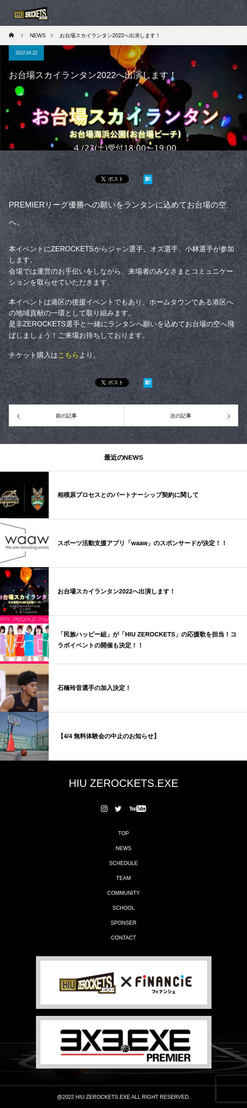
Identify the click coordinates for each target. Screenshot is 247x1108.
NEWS (124, 848)
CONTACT (123, 938)
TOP (123, 833)
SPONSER (123, 923)
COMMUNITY (123, 893)
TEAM (123, 878)
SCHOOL (123, 908)
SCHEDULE (123, 863)
